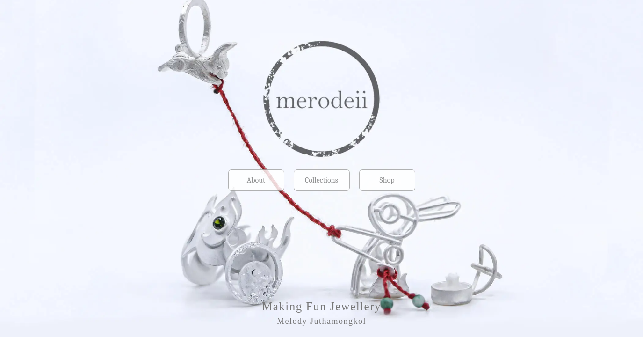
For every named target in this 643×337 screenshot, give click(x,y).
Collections (321, 180)
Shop (386, 180)
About (256, 180)
